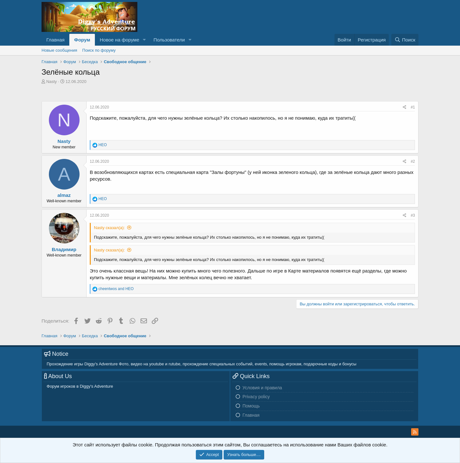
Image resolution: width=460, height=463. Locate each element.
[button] (144, 40)
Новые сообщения (59, 50)
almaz (64, 195)
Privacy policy (256, 396)
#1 (413, 107)
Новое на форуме (119, 39)
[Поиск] (404, 40)
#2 (413, 161)
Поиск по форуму (99, 50)
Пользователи (169, 39)
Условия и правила (262, 387)
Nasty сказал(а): (109, 227)
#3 (413, 215)
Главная (55, 39)
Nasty (51, 81)
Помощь (251, 405)
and (116, 289)
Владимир (64, 249)
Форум (82, 39)
